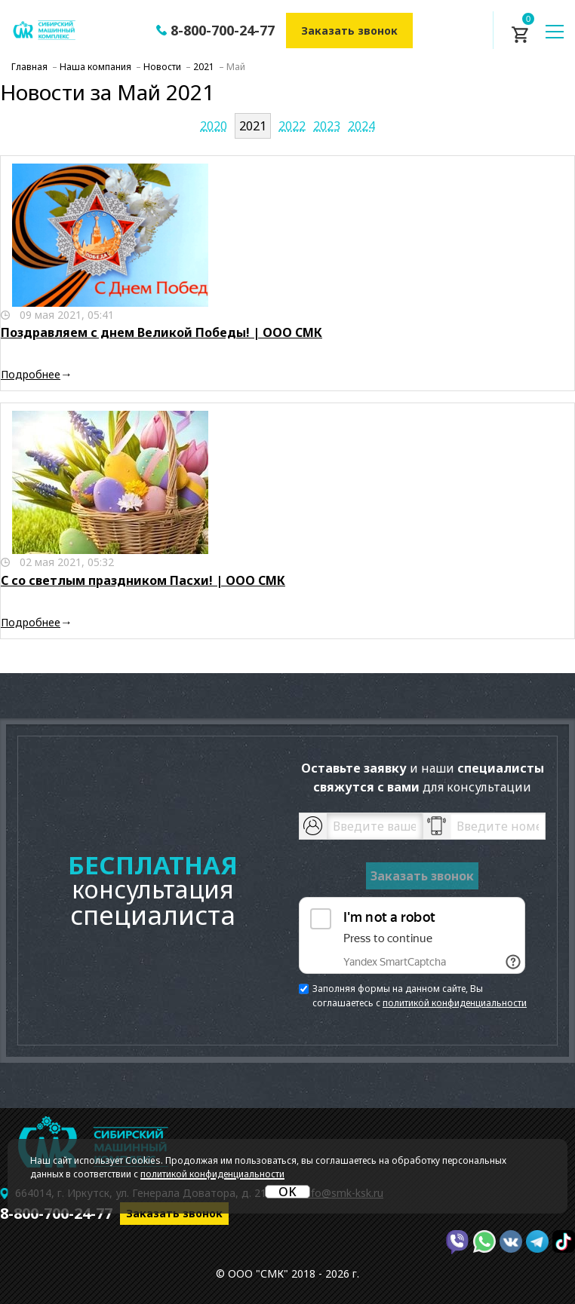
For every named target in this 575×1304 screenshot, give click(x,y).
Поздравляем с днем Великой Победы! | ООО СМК (161, 332)
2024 (361, 126)
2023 (326, 126)
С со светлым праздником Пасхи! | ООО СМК (143, 580)
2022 (292, 126)
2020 (213, 126)
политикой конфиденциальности (455, 1002)
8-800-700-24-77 (223, 30)
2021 (252, 126)
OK (287, 1191)
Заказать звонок (349, 30)
